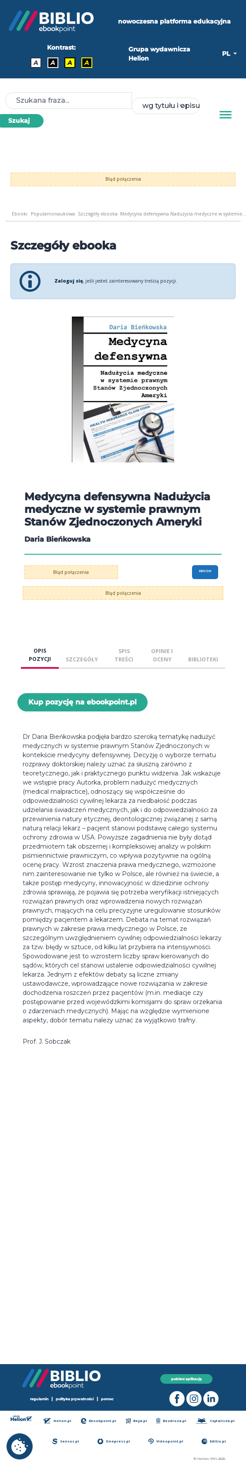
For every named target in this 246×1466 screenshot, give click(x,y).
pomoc (107, 1399)
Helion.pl (57, 1421)
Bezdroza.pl (171, 1421)
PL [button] (227, 53)
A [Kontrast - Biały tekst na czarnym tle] (53, 63)
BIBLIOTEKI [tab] (203, 659)
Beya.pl (136, 1421)
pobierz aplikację (186, 1379)
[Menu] (225, 115)
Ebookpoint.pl (99, 1421)
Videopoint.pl (165, 1441)
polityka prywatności (75, 1399)
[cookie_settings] (20, 1446)
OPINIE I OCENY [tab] (162, 655)
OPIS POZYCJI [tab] (40, 655)
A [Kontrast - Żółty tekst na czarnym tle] (86, 63)
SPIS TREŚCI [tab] (124, 655)
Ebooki (19, 214)
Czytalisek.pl (215, 1421)
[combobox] (165, 106)
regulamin (39, 1399)
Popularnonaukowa (53, 214)
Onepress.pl (114, 1441)
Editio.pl (214, 1441)
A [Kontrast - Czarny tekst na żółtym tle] (69, 63)
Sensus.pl (65, 1441)
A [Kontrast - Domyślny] (36, 63)
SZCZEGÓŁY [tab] (82, 659)
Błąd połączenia (123, 179)
